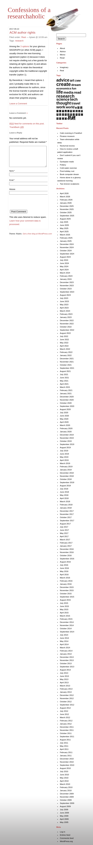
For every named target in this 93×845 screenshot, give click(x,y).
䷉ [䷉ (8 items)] (60, 110)
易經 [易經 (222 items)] (71, 118)
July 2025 (64, 222)
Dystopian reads (67, 162)
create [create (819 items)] (63, 84)
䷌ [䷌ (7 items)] (68, 110)
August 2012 (65, 708)
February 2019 (66, 467)
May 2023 (64, 305)
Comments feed (66, 838)
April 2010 (64, 781)
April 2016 (64, 575)
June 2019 (64, 454)
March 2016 (65, 578)
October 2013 (66, 663)
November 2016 (67, 552)
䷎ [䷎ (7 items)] (74, 110)
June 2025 (64, 225)
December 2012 (67, 695)
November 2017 (67, 514)
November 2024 (67, 247)
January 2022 (66, 355)
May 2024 (64, 266)
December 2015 (67, 587)
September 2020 (67, 406)
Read (62, 58)
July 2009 (64, 810)
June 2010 (64, 775)
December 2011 (67, 727)
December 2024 (67, 244)
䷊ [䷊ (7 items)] (63, 110)
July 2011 (64, 743)
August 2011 (65, 740)
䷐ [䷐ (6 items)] (79, 111)
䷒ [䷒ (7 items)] (57, 114)
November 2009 (67, 797)
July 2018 (64, 489)
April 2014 (64, 644)
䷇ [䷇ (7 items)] (81, 107)
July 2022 (64, 336)
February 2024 (66, 276)
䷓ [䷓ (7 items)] (60, 114)
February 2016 (66, 581)
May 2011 (64, 746)
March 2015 (65, 616)
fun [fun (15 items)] (74, 88)
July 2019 (64, 451)
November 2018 (67, 476)
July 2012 (64, 711)
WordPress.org (66, 841)
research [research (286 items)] (65, 96)
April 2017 (64, 536)
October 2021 (66, 365)
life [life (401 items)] (59, 92)
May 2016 (64, 571)
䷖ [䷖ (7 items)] (68, 114)
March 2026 (65, 197)
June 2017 (64, 530)
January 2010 (66, 791)
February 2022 (66, 352)
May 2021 (64, 381)
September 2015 (67, 597)
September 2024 (67, 254)
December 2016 (67, 549)
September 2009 (67, 803)
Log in (62, 832)
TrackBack (16, 127)
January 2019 (66, 470)
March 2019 (65, 463)
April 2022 (64, 346)
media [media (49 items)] (69, 92)
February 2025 (66, 238)
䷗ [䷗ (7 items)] (71, 114)
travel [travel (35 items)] (75, 103)
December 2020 (67, 397)
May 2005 (64, 822)
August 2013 (65, 670)
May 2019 (64, 457)
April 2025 (64, 232)
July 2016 (64, 565)
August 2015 (65, 600)
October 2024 (66, 251)
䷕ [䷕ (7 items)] (66, 114)
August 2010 (65, 768)
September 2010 (67, 765)
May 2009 (64, 816)
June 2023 (64, 301)
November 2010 (67, 762)
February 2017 (66, 543)
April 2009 (64, 819)
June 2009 (64, 813)
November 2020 (67, 400)
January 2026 (66, 203)
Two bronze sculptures (69, 184)
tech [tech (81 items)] (74, 99)
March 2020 (65, 425)
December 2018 (67, 473)
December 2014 (67, 622)
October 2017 (66, 517)
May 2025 (64, 228)
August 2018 (65, 486)
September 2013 (67, 667)
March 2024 (65, 273)
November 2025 (67, 209)
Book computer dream (69, 174)
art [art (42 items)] (72, 80)
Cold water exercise (68, 168)
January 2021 (66, 393)
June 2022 (64, 340)
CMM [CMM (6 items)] (78, 80)
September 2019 (67, 444)
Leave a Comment (18, 103)
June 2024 (64, 263)
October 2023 (66, 289)
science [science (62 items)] (62, 99)
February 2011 (66, 752)
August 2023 (65, 295)
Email (12, 184)
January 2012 (66, 724)
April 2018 (64, 498)
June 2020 (64, 416)
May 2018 (64, 495)
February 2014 (66, 651)
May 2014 (64, 641)
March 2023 (65, 311)
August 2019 (65, 447)
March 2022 (65, 349)
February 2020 (66, 428)
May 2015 (64, 609)
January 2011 (66, 756)
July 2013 (64, 673)
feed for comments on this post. (26, 123)
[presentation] (34, 207)
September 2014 (67, 632)
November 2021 (67, 362)
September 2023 (67, 292)
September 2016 (67, 559)
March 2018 (65, 501)
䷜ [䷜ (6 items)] (57, 118)
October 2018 (66, 479)
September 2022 (67, 330)
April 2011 (64, 749)
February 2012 (66, 721)
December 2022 (67, 320)
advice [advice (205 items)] (62, 80)
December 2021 (67, 359)
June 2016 (64, 568)
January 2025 (66, 241)
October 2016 (66, 555)
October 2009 (66, 800)
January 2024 (66, 279)
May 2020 (64, 419)
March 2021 (65, 387)
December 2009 (67, 794)
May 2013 (64, 679)
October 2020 (66, 403)
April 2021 (64, 384)
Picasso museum (67, 136)
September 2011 (67, 737)
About (62, 48)
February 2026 (66, 200)
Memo (62, 55)
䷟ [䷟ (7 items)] (66, 118)
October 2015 (66, 594)
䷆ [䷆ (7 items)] (78, 107)
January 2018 (66, 508)
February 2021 (66, 390)
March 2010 (65, 784)
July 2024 (64, 260)
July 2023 (64, 298)
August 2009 (65, 806)
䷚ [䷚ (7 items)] (79, 114)
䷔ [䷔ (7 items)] (63, 114)
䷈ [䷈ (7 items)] (57, 110)
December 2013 (67, 657)
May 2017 (64, 533)
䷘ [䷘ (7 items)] (74, 114)
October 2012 (66, 702)
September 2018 (67, 482)
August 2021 (65, 371)
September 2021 (67, 368)
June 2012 (64, 714)
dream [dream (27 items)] (76, 85)
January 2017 (66, 546)
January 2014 (66, 654)
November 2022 (67, 324)
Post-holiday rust (67, 171)
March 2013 (65, 686)
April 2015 (64, 613)
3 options (24, 46)
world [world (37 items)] (70, 107)
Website (12, 193)
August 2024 (65, 257)
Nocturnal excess (67, 146)
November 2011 (67, 730)
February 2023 (66, 314)
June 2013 (64, 676)
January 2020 (66, 432)
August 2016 (65, 562)
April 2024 (64, 270)
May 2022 (64, 343)
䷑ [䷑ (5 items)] (82, 111)
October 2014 (66, 629)
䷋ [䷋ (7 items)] (66, 110)
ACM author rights (22, 32)
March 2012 (65, 717)
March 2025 (65, 235)
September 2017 (67, 521)
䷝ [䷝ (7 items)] (60, 118)
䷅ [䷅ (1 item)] (76, 108)
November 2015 (67, 590)
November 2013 (67, 660)
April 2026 (64, 193)
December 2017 (67, 511)
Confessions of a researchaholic (29, 13)
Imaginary (64, 67)
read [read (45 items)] (77, 92)
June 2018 (64, 492)
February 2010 (66, 787)
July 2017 (64, 527)
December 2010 (67, 759)
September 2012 (67, 705)
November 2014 (67, 625)
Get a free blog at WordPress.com (37, 238)
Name (12, 175)
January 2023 (66, 317)
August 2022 (65, 333)
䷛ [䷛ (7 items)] (82, 114)
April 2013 (64, 683)
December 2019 (67, 435)
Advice (63, 51)
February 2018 (66, 505)
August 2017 (65, 524)
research (19, 40)
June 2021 (64, 378)
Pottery (63, 165)
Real (23, 37)
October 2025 (66, 212)
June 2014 (64, 638)
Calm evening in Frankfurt (71, 133)
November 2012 (67, 698)
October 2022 (66, 327)
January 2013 (66, 692)
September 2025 (67, 216)
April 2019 (64, 460)
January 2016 (66, 584)
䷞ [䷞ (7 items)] (63, 118)
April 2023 (64, 308)
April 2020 (64, 422)
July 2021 (64, 374)
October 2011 (66, 733)
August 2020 (65, 409)
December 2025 (67, 206)
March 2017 (65, 540)
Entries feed (65, 835)
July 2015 (64, 603)
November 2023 (67, 286)
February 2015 (66, 619)
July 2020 (64, 413)
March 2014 (65, 648)
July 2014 (64, 635)
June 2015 (64, 606)
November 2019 (67, 438)
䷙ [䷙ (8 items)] (76, 114)
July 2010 (64, 771)
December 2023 (67, 282)
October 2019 (66, 441)
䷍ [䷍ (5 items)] (71, 111)
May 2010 (64, 778)
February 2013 (66, 689)
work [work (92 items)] (60, 107)
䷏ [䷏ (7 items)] (76, 110)
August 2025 (65, 219)
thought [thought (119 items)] (63, 103)
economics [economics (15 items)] (63, 88)
